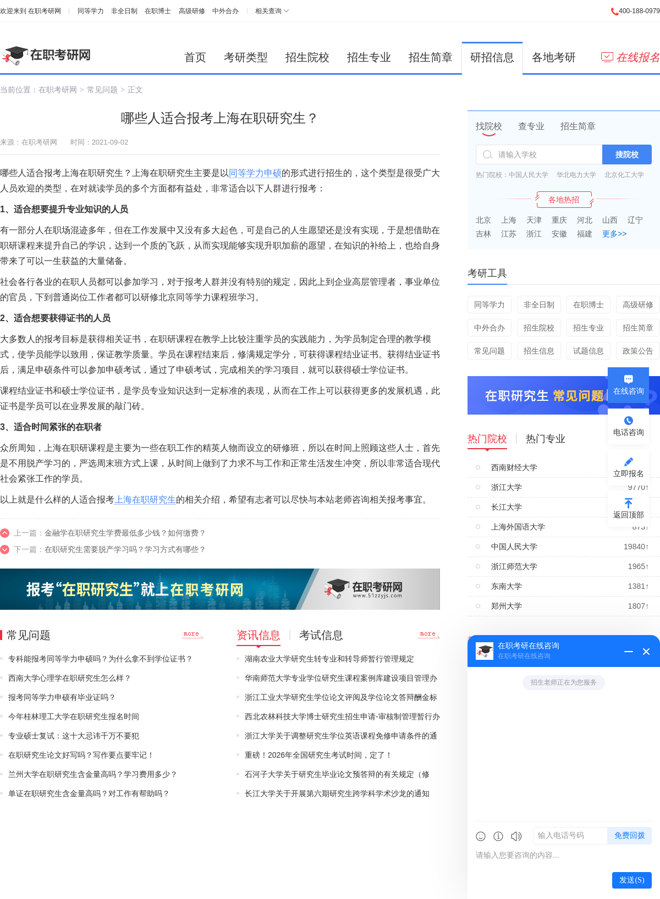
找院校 (489, 126)
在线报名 (630, 57)
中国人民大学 (528, 175)
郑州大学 (506, 606)
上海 (508, 220)
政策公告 (638, 350)
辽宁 (635, 220)
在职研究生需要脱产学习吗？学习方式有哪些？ (125, 549)
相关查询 (268, 11)
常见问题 (102, 89)
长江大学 (506, 507)
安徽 (559, 233)
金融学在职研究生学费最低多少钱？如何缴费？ (125, 532)
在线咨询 (628, 391)
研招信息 (492, 57)
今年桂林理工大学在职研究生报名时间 (73, 716)
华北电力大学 (576, 175)
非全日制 (124, 11)
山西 (610, 220)
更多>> (614, 233)
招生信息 (539, 350)
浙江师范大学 (514, 566)
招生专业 (369, 57)
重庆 (559, 220)
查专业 (531, 126)
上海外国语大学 (518, 526)
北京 (483, 220)
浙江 (534, 233)
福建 (584, 233)
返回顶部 (628, 514)
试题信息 (588, 350)
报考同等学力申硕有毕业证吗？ (62, 697)
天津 (534, 220)
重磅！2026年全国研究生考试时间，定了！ (319, 755)
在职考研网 (44, 11)
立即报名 (628, 473)
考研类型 (246, 57)
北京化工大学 (624, 175)
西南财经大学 (514, 467)
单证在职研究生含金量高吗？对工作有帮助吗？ (89, 793)
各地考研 (554, 57)
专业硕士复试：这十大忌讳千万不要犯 (73, 735)
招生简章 (431, 57)
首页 (195, 57)
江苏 (508, 233)
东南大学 (506, 586)
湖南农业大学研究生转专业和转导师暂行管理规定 (329, 658)
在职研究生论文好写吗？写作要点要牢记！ (81, 755)
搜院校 (627, 154)
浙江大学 (506, 487)
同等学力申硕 (255, 173)
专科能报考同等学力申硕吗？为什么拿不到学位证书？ (100, 658)
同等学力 (91, 11)
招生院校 (307, 57)
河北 (584, 220)
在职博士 (158, 11)
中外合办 (225, 11)
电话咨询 (628, 432)
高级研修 (192, 11)
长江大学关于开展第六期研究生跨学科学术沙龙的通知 (337, 793)
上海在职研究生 (145, 499)
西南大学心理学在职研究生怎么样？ (69, 678)
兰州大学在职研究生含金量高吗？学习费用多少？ (93, 774)
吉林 (483, 233)
